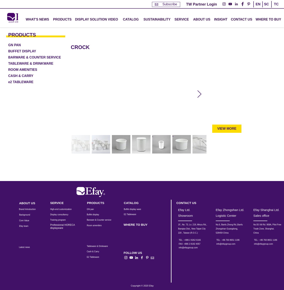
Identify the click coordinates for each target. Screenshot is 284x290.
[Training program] (60, 220)
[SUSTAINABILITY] (157, 19)
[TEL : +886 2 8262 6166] (195, 240)
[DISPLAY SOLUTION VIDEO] (96, 19)
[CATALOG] (131, 19)
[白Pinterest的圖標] (147, 258)
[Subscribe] (166, 4)
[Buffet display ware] (135, 209)
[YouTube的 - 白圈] (230, 4)
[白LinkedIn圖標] (136, 258)
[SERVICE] (61, 203)
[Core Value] (27, 221)
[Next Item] (199, 94)
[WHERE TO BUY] (269, 19)
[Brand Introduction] (30, 209)
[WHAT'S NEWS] (38, 19)
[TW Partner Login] (201, 4)
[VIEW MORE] (226, 129)
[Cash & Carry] (95, 252)
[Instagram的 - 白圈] (224, 4)
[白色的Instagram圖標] (126, 258)
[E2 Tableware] (135, 214)
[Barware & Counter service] (104, 220)
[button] (62, 19)
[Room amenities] (96, 226)
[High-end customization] (63, 209)
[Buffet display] (96, 215)
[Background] (27, 215)
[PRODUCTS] (28, 34)
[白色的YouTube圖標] (131, 258)
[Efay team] (27, 226)
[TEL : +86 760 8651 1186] (232, 240)
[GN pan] (96, 209)
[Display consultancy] (61, 215)
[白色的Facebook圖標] (142, 258)
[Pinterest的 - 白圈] (249, 4)
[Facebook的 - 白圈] (243, 4)
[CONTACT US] (241, 19)
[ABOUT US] (202, 19)
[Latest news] (29, 247)
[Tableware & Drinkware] (101, 246)
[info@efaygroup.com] (192, 248)
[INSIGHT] (221, 19)
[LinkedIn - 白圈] (236, 4)
